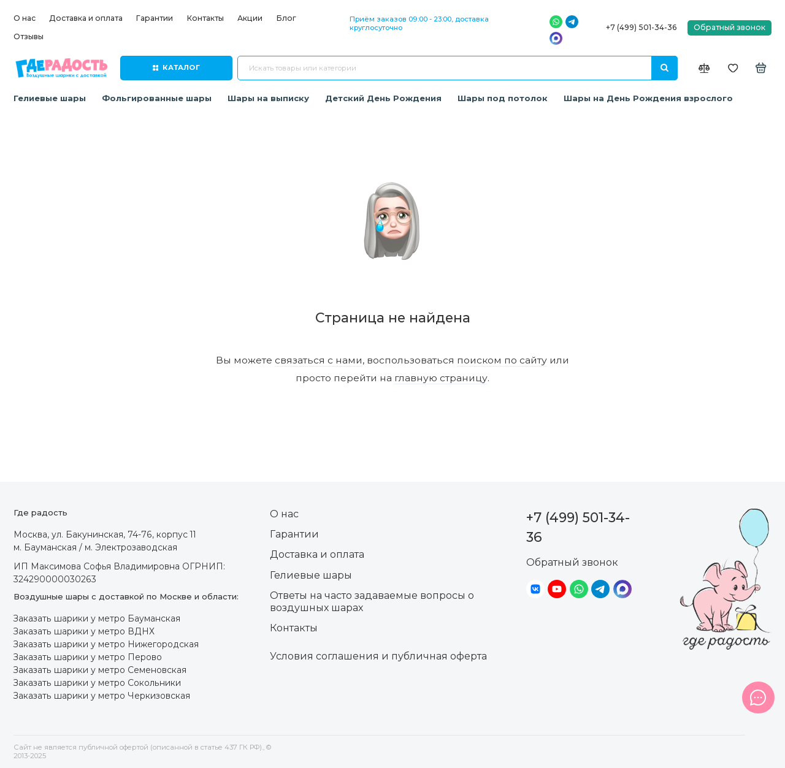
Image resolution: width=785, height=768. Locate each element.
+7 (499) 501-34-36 (641, 27)
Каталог (176, 67)
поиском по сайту (502, 360)
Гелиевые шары (49, 98)
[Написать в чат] (758, 697)
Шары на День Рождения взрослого (648, 98)
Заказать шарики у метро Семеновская (99, 670)
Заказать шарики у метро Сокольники (97, 683)
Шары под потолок (503, 98)
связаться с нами (318, 360)
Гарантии (154, 18)
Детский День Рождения (383, 98)
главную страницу (441, 378)
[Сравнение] (704, 68)
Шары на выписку (268, 98)
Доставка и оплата (86, 18)
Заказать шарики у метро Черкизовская (101, 696)
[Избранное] (733, 68)
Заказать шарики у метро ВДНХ (84, 631)
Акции (249, 18)
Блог (286, 18)
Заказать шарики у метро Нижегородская (106, 644)
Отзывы (28, 36)
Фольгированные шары (157, 98)
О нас (24, 18)
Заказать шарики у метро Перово (87, 657)
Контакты (205, 18)
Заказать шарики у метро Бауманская (96, 618)
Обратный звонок (729, 27)
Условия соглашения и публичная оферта (378, 656)
